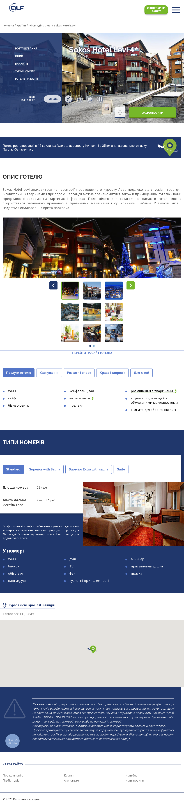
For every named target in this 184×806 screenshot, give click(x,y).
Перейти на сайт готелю (92, 353)
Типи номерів (25, 71)
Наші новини (134, 780)
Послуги (21, 63)
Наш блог (132, 775)
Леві (85, 55)
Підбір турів (11, 780)
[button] (70, 291)
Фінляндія (75, 55)
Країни (68, 775)
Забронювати (152, 112)
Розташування (26, 48)
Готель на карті (26, 78)
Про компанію (13, 775)
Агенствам (71, 780)
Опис (19, 56)
